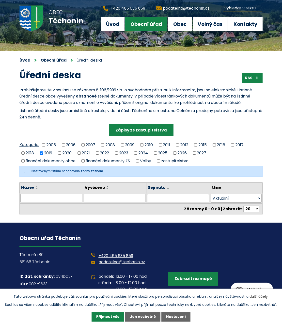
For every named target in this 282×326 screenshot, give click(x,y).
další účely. (259, 296)
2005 (51, 145)
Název (27, 187)
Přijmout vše (108, 316)
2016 (221, 145)
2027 (201, 153)
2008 (110, 145)
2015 (202, 145)
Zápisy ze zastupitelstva (141, 130)
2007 (90, 145)
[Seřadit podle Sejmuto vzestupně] (168, 187)
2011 (166, 145)
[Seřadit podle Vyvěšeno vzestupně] (107, 187)
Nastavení (176, 316)
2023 (123, 153)
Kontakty (245, 24)
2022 (104, 153)
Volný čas (210, 24)
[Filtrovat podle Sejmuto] (178, 198)
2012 (184, 145)
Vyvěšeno (95, 187)
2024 (143, 153)
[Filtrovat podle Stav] (236, 198)
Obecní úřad (146, 24)
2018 (30, 153)
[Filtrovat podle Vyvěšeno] (115, 198)
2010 (148, 145)
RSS (252, 78)
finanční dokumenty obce (51, 161)
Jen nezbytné (143, 316)
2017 (239, 145)
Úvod (112, 24)
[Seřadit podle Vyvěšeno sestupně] (107, 189)
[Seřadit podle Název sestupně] (37, 189)
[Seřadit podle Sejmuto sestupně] (168, 189)
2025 (162, 153)
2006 (71, 145)
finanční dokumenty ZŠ (108, 161)
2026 (182, 153)
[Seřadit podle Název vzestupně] (37, 187)
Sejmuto (157, 187)
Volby (145, 161)
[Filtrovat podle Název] (51, 198)
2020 (67, 153)
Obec (180, 24)
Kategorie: (29, 144)
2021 (86, 153)
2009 (129, 145)
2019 (48, 153)
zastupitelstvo (174, 161)
